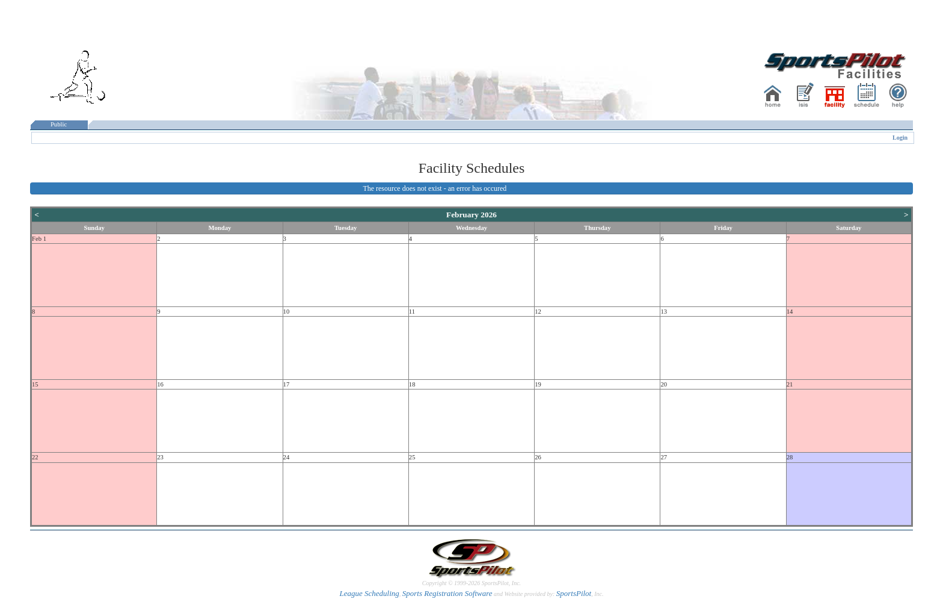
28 (790, 457)
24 (286, 457)
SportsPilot (574, 593)
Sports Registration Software (447, 593)
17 (286, 384)
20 (663, 384)
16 (160, 384)
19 (538, 384)
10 (286, 311)
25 (412, 457)
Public (59, 124)
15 (35, 384)
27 (663, 457)
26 (538, 457)
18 (412, 384)
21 (790, 384)
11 (412, 311)
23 (160, 457)
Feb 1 (39, 238)
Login (900, 137)
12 (538, 311)
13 (663, 311)
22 (35, 457)
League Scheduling (369, 593)
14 (790, 311)
